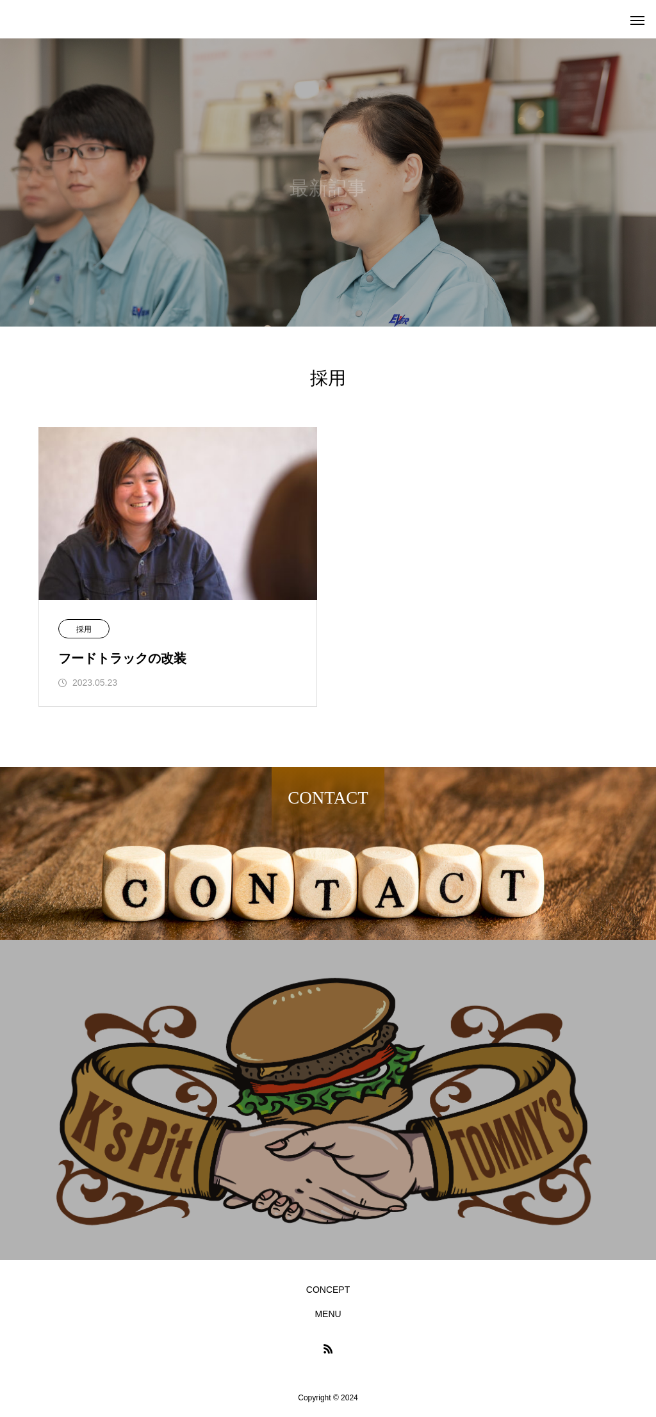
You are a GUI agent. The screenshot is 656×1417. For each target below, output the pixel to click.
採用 (84, 629)
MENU (328, 1314)
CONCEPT (328, 1289)
